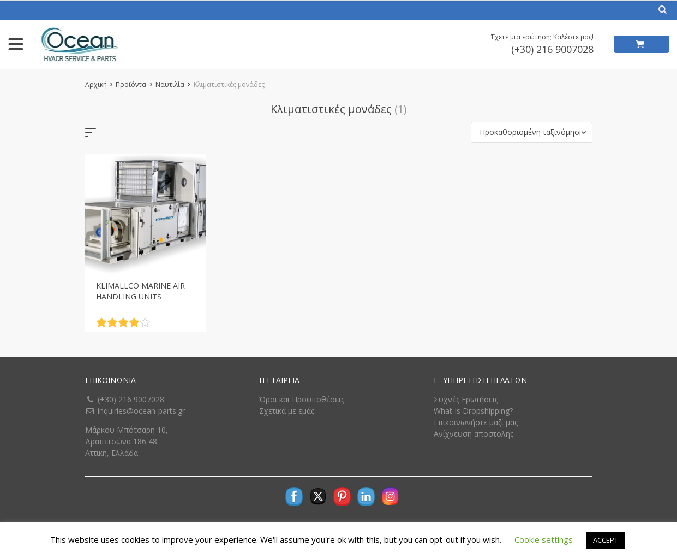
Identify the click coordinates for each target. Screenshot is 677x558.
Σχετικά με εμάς (286, 411)
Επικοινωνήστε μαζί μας (476, 422)
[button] (531, 132)
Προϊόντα (131, 84)
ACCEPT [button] (605, 540)
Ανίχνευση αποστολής (473, 433)
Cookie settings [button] (543, 539)
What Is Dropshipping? (473, 411)
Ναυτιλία (169, 84)
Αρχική (96, 84)
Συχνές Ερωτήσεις (466, 399)
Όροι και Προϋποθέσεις (301, 399)
